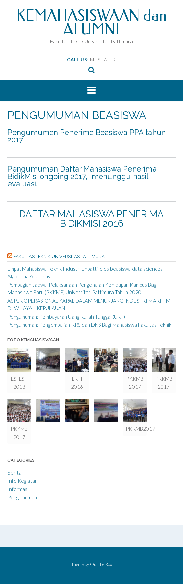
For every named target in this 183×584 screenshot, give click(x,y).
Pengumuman (22, 497)
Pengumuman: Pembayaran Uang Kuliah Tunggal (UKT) (66, 317)
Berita (14, 472)
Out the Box (101, 564)
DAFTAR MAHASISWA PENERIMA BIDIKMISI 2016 (91, 218)
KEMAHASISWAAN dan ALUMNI (91, 22)
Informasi (17, 489)
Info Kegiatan (22, 481)
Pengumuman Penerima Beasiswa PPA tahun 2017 (86, 136)
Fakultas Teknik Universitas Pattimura (59, 256)
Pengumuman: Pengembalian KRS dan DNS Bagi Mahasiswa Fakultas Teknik (89, 325)
